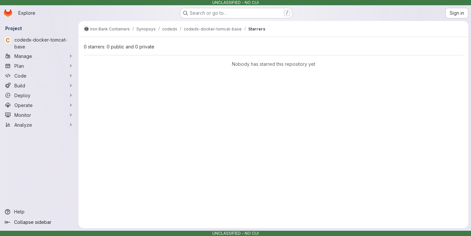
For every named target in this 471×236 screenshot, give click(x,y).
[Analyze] (39, 124)
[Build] (39, 85)
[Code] (39, 75)
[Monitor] (39, 114)
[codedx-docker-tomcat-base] (39, 43)
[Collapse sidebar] (39, 222)
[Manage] (39, 56)
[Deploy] (39, 95)
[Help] (39, 211)
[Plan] (39, 65)
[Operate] (39, 105)
